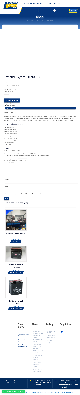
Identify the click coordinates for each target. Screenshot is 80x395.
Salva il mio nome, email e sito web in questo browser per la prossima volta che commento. (32, 194)
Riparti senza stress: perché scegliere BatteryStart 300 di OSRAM (38, 348)
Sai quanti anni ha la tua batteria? (37, 357)
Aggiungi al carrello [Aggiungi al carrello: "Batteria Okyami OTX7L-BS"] (16, 308)
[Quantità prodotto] (6, 96)
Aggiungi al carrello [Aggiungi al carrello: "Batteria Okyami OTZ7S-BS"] (16, 272)
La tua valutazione (11, 160)
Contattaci (73, 10)
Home (29, 21)
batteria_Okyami (11, 105)
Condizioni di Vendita (51, 332)
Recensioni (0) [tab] (11, 109)
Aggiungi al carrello (12, 100)
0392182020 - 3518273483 (53, 3)
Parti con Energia (9, 10)
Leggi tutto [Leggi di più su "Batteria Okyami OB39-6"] (16, 241)
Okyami (34, 21)
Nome (7, 179)
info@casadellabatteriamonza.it (34, 3)
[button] (13, 391)
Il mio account (51, 338)
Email (7, 186)
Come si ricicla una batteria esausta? (37, 364)
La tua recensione (9, 162)
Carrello (49, 340)
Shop (48, 343)
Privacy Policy (51, 335)
